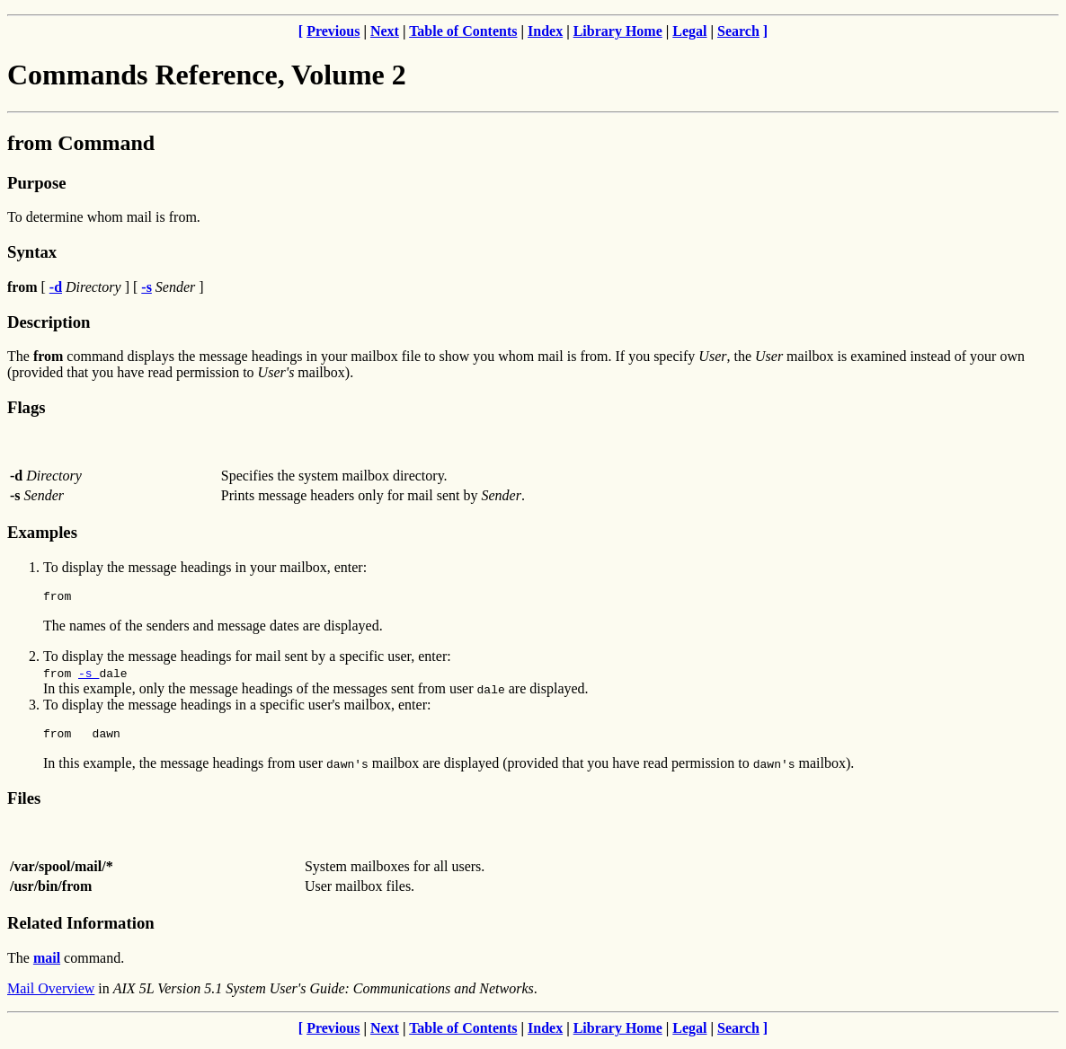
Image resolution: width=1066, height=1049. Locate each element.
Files (23, 803)
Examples (42, 532)
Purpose (36, 182)
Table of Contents (463, 31)
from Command (81, 142)
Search (738, 31)
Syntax (32, 251)
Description (48, 322)
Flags (26, 407)
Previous (333, 31)
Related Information (81, 928)
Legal (689, 31)
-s (88, 675)
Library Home (617, 31)
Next (384, 31)
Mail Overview (50, 993)
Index (545, 31)
